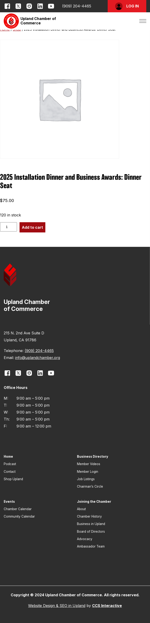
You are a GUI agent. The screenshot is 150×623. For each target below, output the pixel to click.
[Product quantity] (8, 227)
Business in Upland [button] (91, 524)
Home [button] (8, 456)
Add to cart (32, 227)
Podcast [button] (10, 464)
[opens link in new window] (7, 6)
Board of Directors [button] (91, 531)
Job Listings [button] (86, 479)
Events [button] (9, 501)
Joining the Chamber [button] (94, 501)
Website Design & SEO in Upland (56, 605)
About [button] (81, 509)
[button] (127, 6)
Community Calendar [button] (19, 516)
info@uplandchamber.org (37, 357)
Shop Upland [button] (13, 479)
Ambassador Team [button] (91, 546)
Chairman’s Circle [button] (90, 486)
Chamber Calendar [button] (18, 509)
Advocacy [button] (84, 539)
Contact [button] (10, 471)
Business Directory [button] (92, 456)
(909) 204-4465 (76, 6)
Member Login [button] (87, 471)
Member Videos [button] (88, 464)
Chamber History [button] (89, 516)
